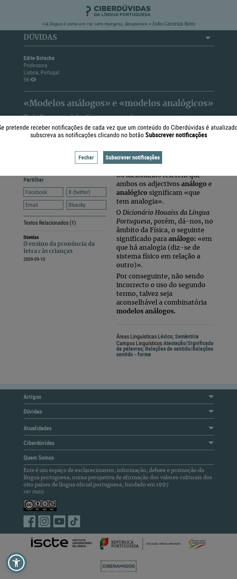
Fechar (86, 157)
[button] (16, 562)
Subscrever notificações (133, 157)
